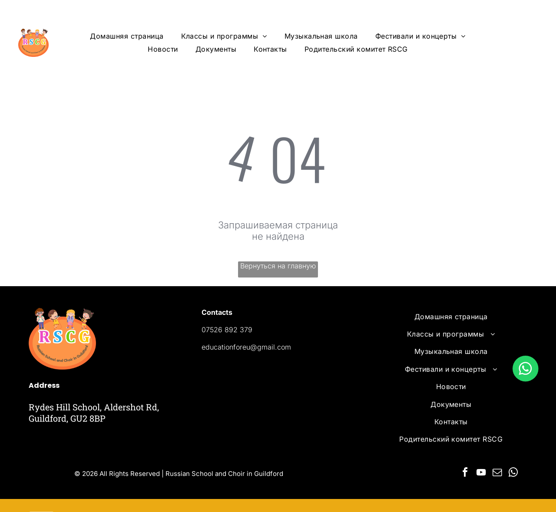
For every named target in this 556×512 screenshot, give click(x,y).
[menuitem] (126, 14)
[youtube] (481, 452)
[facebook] (465, 452)
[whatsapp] (513, 452)
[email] (497, 452)
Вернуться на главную (278, 244)
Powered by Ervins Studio (116, 494)
